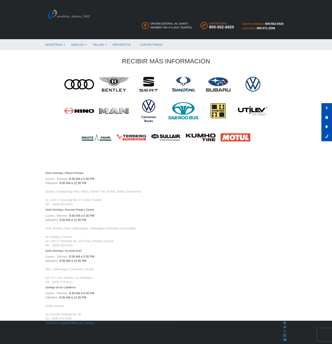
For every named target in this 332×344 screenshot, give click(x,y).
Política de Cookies (81, 323)
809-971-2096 (266, 28)
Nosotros (53, 44)
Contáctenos (151, 44)
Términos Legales (57, 323)
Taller (98, 44)
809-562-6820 (221, 27)
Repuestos (122, 44)
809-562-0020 (274, 23)
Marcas (77, 44)
